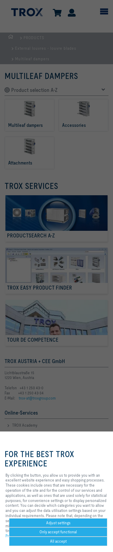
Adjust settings (58, 522)
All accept (58, 541)
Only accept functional (58, 531)
